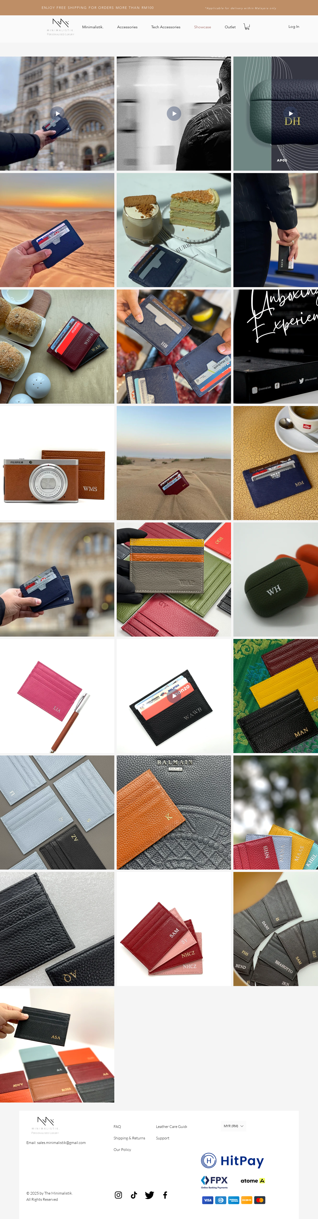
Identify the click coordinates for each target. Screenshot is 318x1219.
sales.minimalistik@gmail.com (61, 1142)
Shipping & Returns (129, 1138)
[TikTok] (134, 1195)
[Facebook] (165, 1195)
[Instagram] (118, 1195)
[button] (247, 26)
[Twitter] (149, 1195)
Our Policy (122, 1149)
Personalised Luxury (60, 34)
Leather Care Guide (172, 1126)
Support (162, 1138)
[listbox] (233, 1126)
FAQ (117, 1126)
